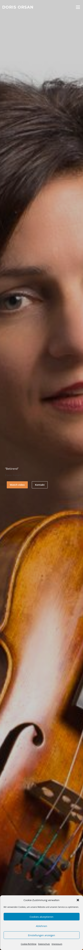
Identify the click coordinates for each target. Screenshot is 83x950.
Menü (78, 7)
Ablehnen (41, 926)
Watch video (17, 484)
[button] (77, 900)
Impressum (57, 944)
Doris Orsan (18, 7)
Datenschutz (44, 944)
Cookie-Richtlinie (28, 944)
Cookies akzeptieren (41, 916)
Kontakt (40, 484)
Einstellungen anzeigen (41, 935)
